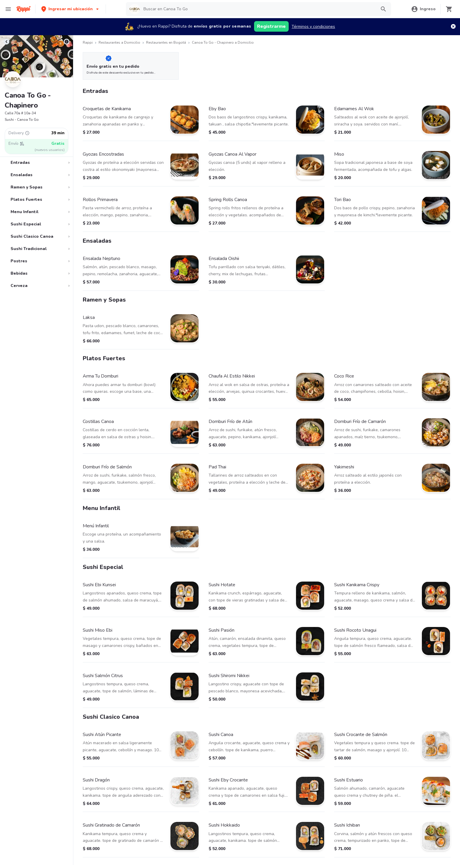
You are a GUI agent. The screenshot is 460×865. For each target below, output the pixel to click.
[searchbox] (258, 9)
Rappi (88, 42)
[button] (70, 8)
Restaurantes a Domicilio (119, 42)
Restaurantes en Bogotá (166, 42)
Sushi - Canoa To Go (22, 119)
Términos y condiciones (313, 26)
